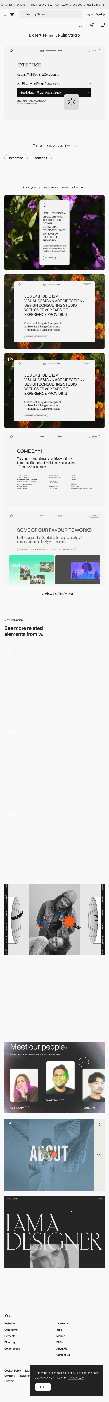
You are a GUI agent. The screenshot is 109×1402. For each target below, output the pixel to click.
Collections (11, 1329)
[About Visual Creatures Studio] (54, 682)
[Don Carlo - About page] (54, 919)
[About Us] (54, 998)
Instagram (25, 1375)
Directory (9, 1342)
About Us (61, 1348)
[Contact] (54, 469)
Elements (9, 1335)
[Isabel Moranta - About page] (54, 1232)
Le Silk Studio (67, 35)
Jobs (59, 1329)
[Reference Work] (54, 548)
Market (60, 1335)
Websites (9, 1323)
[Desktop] (54, 311)
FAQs (59, 1342)
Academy (62, 1323)
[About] (54, 390)
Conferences (12, 1348)
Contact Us (63, 1354)
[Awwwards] (12, 14)
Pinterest (9, 1380)
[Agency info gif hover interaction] (54, 842)
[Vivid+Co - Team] (54, 1077)
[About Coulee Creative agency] (54, 1155)
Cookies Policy (12, 1370)
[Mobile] (54, 232)
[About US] (54, 763)
